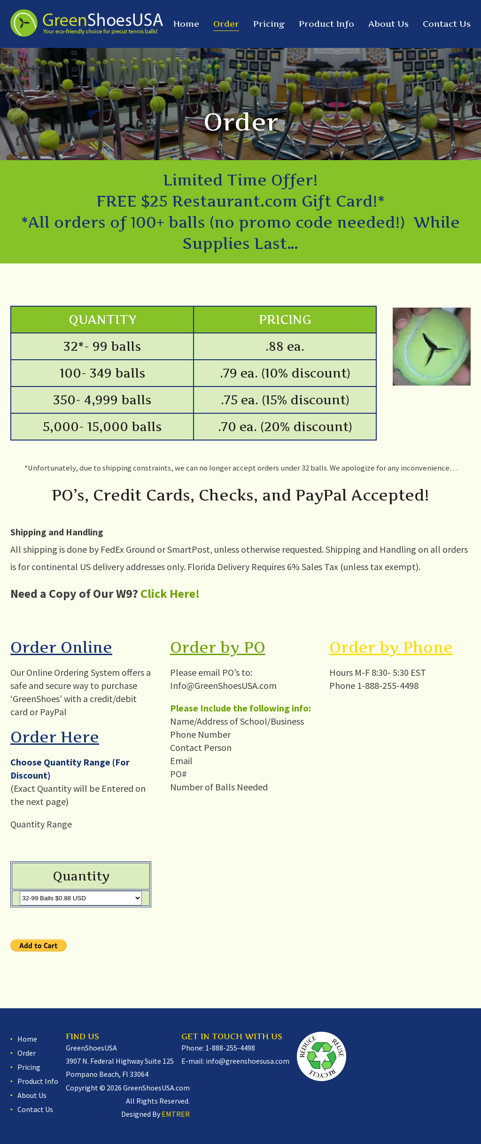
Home (186, 24)
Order (226, 24)
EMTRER (176, 1114)
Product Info (326, 24)
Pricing (269, 24)
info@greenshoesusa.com (247, 1061)
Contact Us (447, 24)
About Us (388, 24)
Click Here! (170, 593)
